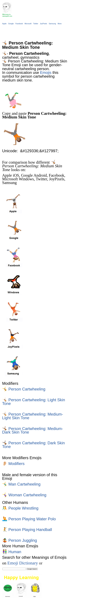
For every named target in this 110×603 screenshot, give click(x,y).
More (60, 24)
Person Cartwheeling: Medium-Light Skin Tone (32, 416)
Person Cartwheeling (23, 389)
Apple (4, 24)
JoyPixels (43, 24)
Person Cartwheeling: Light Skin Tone (33, 402)
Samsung (52, 24)
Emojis (45, 72)
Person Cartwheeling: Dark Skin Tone (33, 445)
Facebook (19, 24)
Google (11, 24)
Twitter (35, 24)
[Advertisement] (39, 31)
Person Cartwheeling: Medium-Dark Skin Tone (32, 430)
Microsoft (28, 24)
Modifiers (13, 463)
